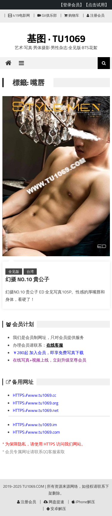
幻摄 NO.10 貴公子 (27, 279)
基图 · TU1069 (56, 38)
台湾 (30, 271)
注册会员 (96, 15)
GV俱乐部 (47, 15)
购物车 (71, 15)
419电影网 (19, 15)
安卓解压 (56, 509)
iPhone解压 (83, 502)
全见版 (13, 271)
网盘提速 (54, 502)
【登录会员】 (71, 4)
